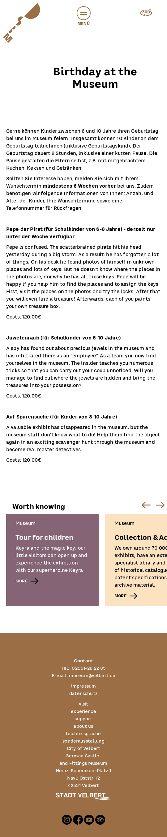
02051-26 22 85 (89, 668)
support (83, 719)
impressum (83, 686)
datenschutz (83, 694)
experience (83, 712)
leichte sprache (83, 734)
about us (83, 726)
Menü (84, 16)
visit (83, 704)
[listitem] (52, 560)
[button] (84, 13)
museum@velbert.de (92, 676)
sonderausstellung (83, 741)
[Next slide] (160, 505)
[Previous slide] (146, 505)
